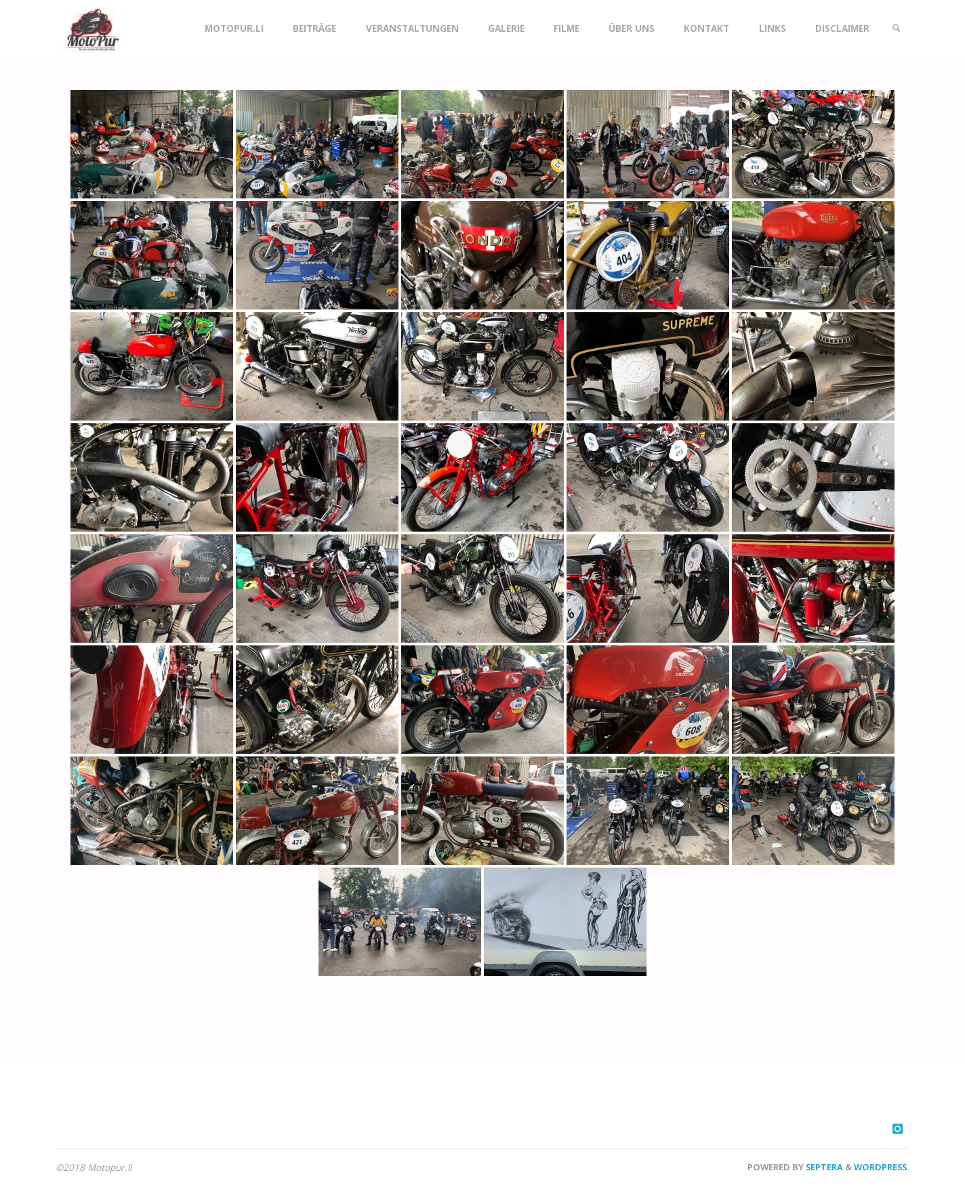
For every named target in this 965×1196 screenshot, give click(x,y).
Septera (823, 1167)
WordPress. (881, 1167)
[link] (896, 29)
